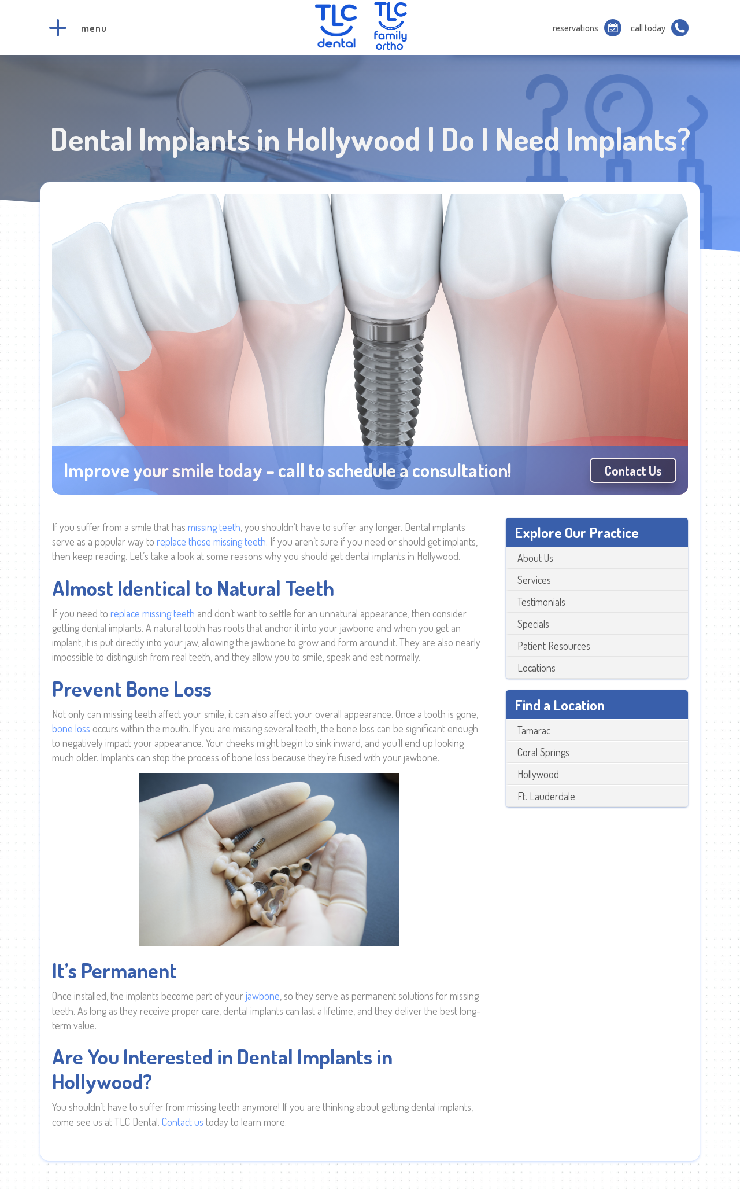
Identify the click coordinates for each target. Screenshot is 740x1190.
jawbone (263, 995)
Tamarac (533, 730)
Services (534, 579)
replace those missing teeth (211, 541)
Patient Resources (553, 645)
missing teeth (214, 527)
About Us (535, 557)
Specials (533, 623)
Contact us (633, 470)
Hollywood (538, 774)
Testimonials (541, 601)
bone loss (71, 728)
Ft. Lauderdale (546, 796)
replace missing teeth (153, 613)
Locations (536, 667)
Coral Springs (543, 752)
